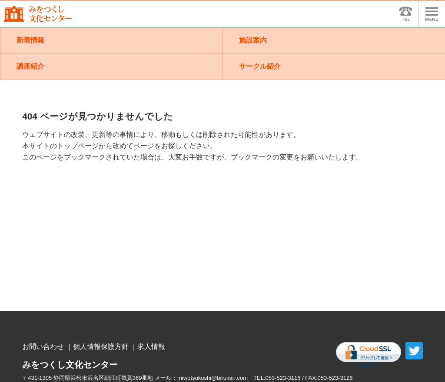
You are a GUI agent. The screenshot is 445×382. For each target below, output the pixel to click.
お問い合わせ (43, 346)
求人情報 (151, 346)
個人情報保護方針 (101, 346)
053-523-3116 (283, 378)
